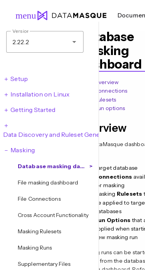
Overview (106, 82)
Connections (111, 90)
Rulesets (105, 99)
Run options (109, 108)
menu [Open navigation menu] (22, 15)
